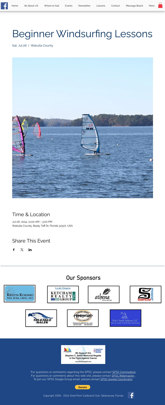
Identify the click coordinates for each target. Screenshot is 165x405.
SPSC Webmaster (123, 376)
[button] (160, 5)
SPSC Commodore (124, 372)
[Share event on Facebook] (13, 249)
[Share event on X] (22, 249)
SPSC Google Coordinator (116, 379)
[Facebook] (4, 5)
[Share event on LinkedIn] (30, 249)
